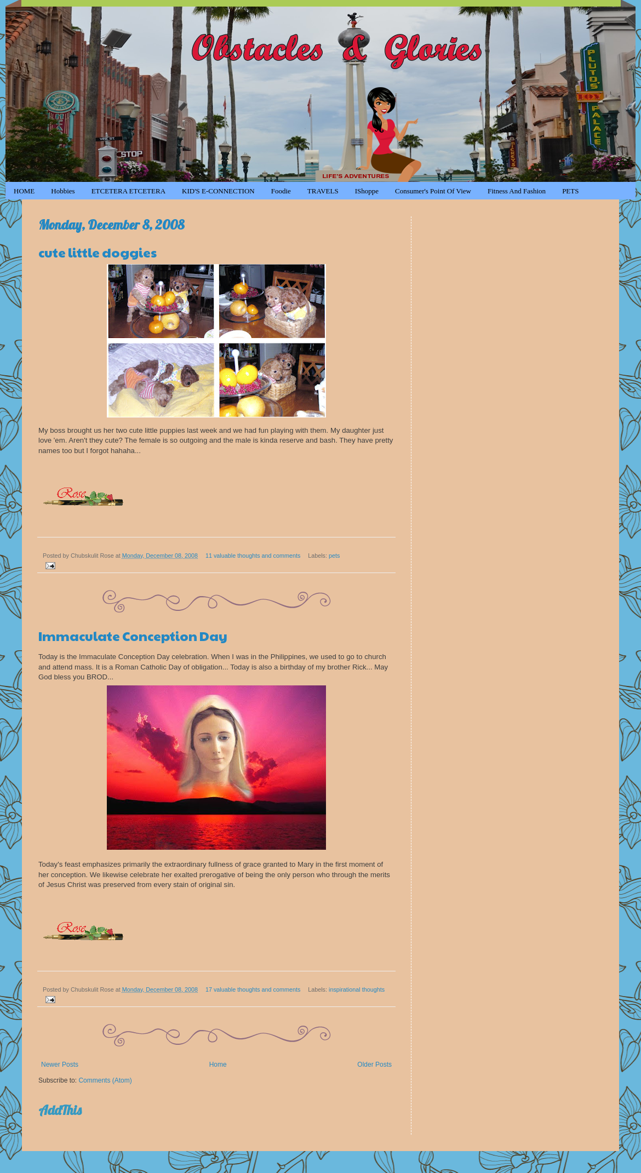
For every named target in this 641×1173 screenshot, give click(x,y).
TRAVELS (323, 191)
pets (334, 555)
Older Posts (374, 1064)
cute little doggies (97, 252)
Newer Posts (59, 1064)
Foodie (281, 191)
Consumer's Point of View (433, 191)
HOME (24, 191)
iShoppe (367, 191)
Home (218, 1064)
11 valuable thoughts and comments (252, 555)
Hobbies (63, 191)
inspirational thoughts (357, 989)
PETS (570, 191)
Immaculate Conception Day (132, 635)
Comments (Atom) (104, 1080)
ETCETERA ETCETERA (128, 191)
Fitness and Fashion (517, 191)
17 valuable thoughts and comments (252, 989)
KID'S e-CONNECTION (218, 191)
